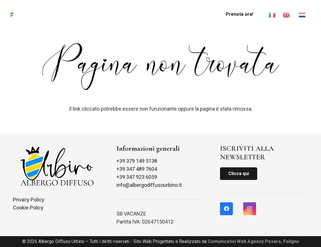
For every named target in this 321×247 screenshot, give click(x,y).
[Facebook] (226, 208)
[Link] (16, 14)
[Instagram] (249, 208)
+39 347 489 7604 (136, 169)
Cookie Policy (28, 208)
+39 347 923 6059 (136, 177)
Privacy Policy (28, 200)
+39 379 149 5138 (136, 161)
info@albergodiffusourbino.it (149, 185)
